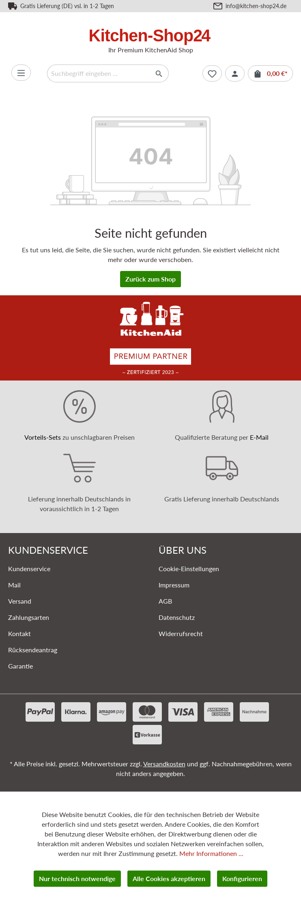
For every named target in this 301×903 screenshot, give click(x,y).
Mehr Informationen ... (211, 853)
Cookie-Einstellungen (189, 568)
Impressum (174, 585)
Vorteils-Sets (42, 437)
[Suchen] (159, 73)
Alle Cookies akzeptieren (169, 878)
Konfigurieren (242, 878)
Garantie (20, 666)
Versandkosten (164, 764)
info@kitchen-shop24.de (256, 5)
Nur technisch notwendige (77, 878)
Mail (14, 585)
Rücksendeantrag (32, 650)
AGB (165, 601)
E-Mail (259, 437)
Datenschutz (177, 617)
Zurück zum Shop (150, 279)
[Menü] (21, 72)
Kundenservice (29, 568)
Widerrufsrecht (181, 633)
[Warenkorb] (270, 73)
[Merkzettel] (212, 73)
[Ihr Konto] (235, 73)
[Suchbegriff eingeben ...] (98, 73)
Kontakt (19, 633)
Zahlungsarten (28, 617)
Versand (19, 601)
